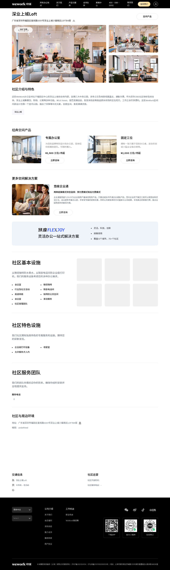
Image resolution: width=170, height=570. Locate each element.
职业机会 (69, 515)
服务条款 (48, 538)
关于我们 (48, 515)
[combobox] (13, 509)
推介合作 (48, 532)
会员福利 (48, 520)
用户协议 (48, 544)
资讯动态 (48, 526)
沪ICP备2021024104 (79, 564)
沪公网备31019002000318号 (98, 564)
